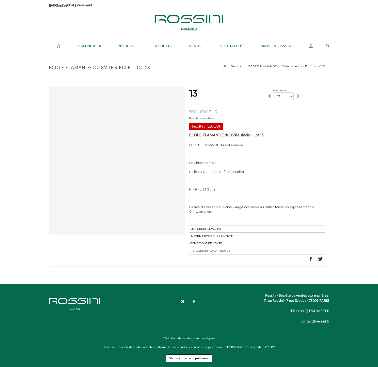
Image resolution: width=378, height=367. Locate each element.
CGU (166, 338)
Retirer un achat (61, 5)
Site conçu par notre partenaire (189, 358)
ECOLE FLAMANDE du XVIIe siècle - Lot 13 (278, 66)
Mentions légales (204, 338)
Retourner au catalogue (210, 250)
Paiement (84, 5)
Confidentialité (181, 338)
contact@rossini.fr (315, 321)
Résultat (237, 66)
